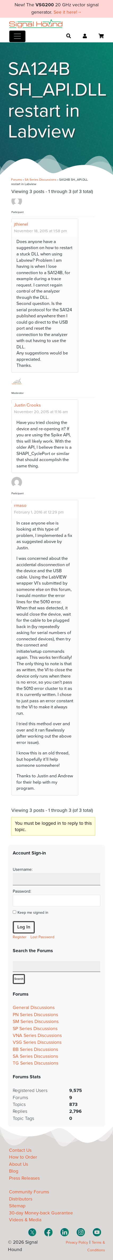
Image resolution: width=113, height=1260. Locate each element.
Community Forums (29, 1192)
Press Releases (24, 1178)
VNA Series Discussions (37, 1035)
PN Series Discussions (35, 1014)
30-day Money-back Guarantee (41, 1213)
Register (20, 937)
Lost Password (42, 937)
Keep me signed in (33, 912)
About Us (18, 1164)
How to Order (23, 1157)
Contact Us (20, 1150)
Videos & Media (25, 1220)
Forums (16, 179)
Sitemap (17, 1206)
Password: (22, 891)
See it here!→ (68, 12)
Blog (13, 1171)
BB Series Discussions (35, 1049)
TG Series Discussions (35, 1063)
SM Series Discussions (36, 1021)
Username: (23, 869)
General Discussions (34, 1007)
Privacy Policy (77, 1242)
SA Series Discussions (40, 179)
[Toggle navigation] (17, 36)
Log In (23, 927)
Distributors (20, 1199)
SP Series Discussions (35, 1028)
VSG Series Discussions (37, 1042)
